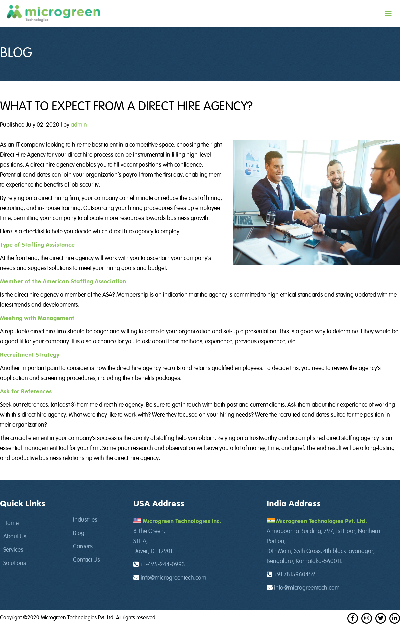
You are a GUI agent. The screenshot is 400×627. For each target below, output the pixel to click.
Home (11, 523)
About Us (14, 537)
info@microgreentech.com (173, 578)
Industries (85, 520)
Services (13, 550)
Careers (83, 547)
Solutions (14, 563)
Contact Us (86, 560)
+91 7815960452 (294, 575)
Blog (78, 533)
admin (79, 125)
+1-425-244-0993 (162, 565)
